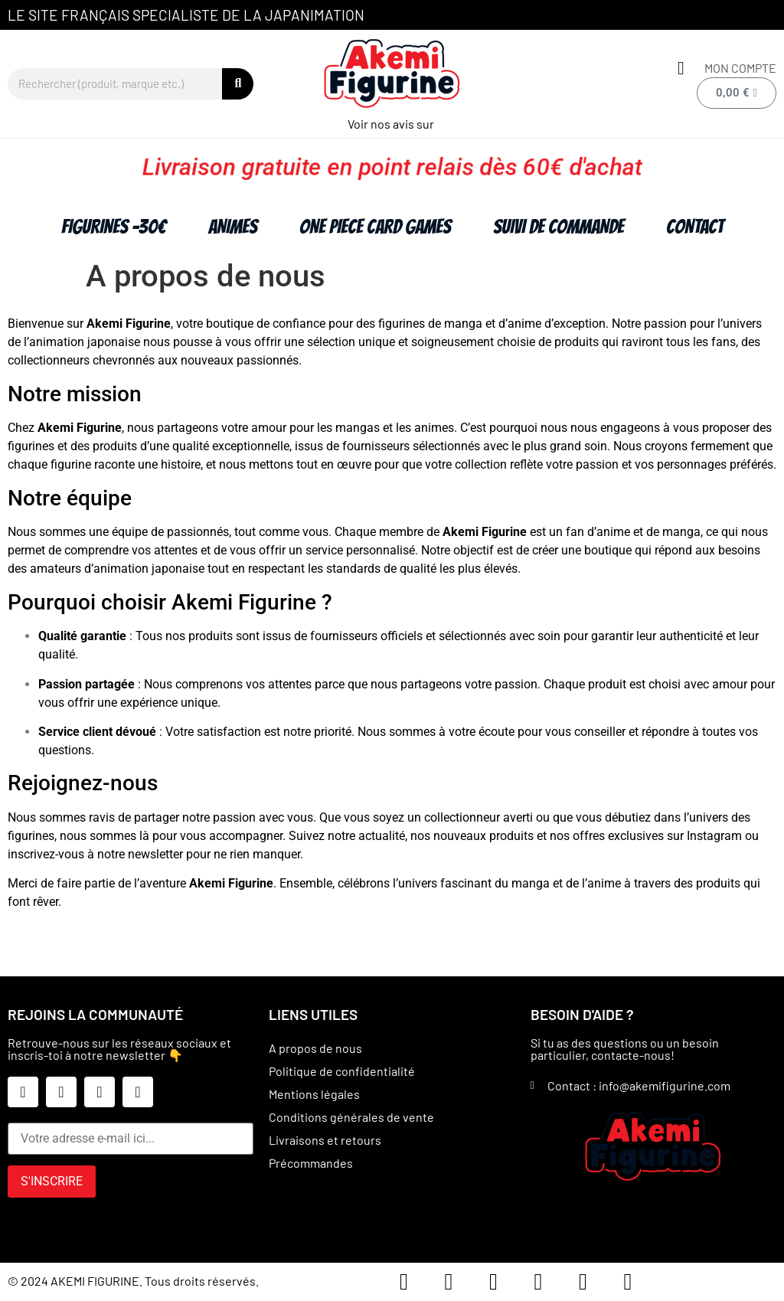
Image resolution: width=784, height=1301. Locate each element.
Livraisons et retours (325, 1140)
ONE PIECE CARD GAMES (375, 226)
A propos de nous (315, 1048)
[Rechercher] (237, 84)
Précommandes (311, 1163)
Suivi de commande (558, 226)
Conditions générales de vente (351, 1117)
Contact (695, 226)
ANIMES (232, 226)
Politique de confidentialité (342, 1071)
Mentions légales (314, 1094)
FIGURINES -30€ (113, 226)
